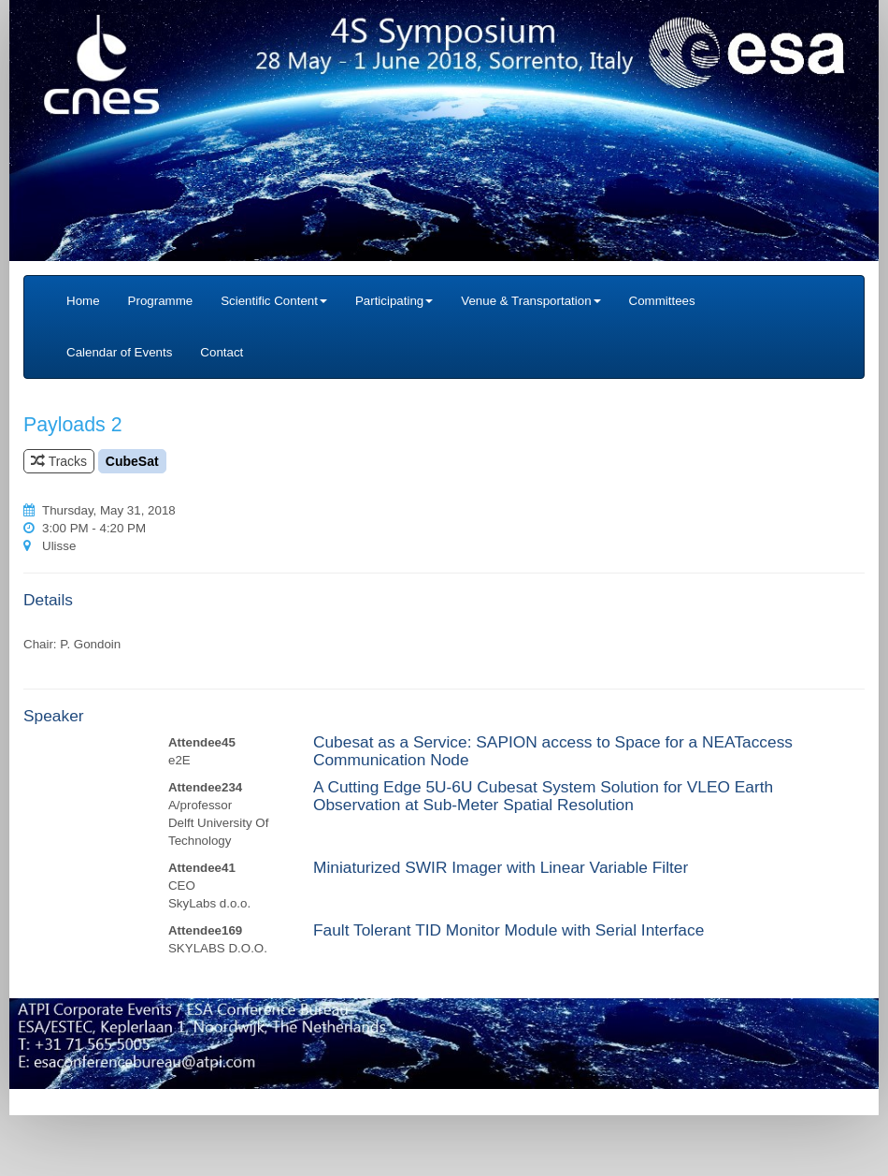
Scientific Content (274, 301)
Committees (662, 301)
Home (83, 301)
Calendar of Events (119, 352)
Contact (221, 352)
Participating (394, 301)
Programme (160, 301)
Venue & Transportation (530, 301)
